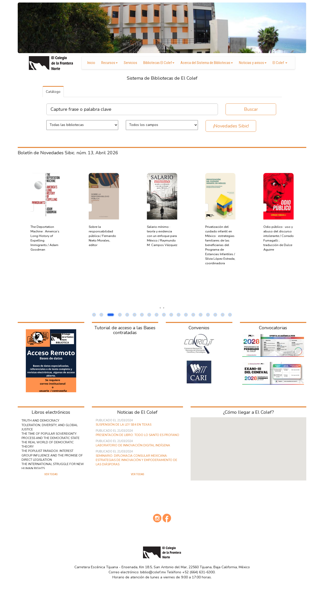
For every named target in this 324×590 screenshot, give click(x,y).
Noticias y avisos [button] (253, 62)
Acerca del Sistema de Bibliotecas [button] (206, 62)
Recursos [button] (109, 62)
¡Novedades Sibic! (231, 126)
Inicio (91, 62)
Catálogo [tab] (53, 91)
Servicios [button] (130, 62)
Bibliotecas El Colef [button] (158, 62)
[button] (94, 315)
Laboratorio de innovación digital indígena (133, 445)
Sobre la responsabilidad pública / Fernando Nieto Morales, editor (160, 236)
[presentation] (160, 307)
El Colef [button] (280, 62)
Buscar (251, 109)
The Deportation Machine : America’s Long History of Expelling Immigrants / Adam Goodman (103, 238)
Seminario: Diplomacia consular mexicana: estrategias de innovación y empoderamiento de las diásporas (136, 460)
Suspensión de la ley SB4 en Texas (123, 425)
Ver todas (50, 474)
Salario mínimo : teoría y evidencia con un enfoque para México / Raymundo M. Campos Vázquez (220, 236)
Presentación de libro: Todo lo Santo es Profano (137, 435)
